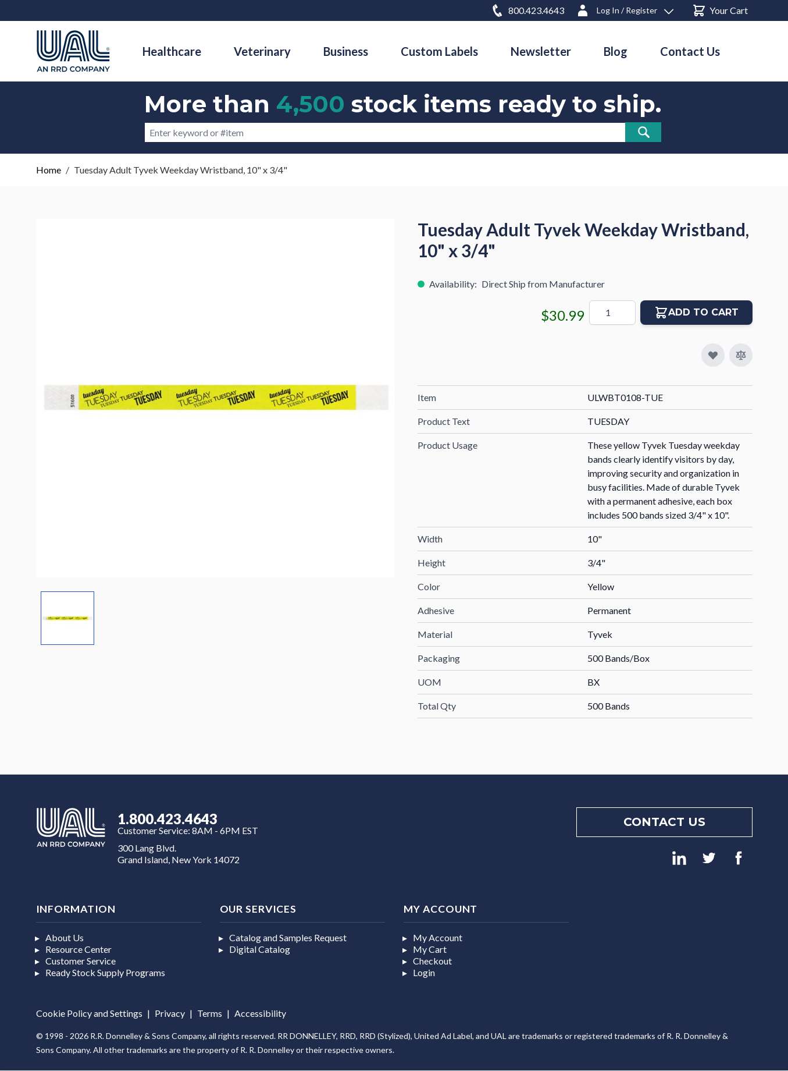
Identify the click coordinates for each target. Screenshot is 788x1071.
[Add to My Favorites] (713, 355)
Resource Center (78, 949)
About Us (64, 937)
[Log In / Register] (624, 8)
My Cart (430, 949)
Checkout (432, 960)
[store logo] (73, 51)
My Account (437, 937)
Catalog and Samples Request (288, 937)
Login (424, 972)
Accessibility (260, 1013)
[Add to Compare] (741, 355)
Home (48, 169)
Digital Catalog (259, 949)
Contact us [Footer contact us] (664, 822)
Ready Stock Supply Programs (105, 972)
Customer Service (80, 960)
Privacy (170, 1013)
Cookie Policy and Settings (89, 1013)
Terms (209, 1013)
